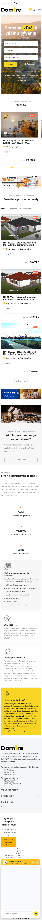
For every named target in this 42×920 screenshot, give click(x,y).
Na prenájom (25, 209)
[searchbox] (21, 43)
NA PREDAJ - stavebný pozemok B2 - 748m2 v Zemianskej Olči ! (19, 298)
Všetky (3, 209)
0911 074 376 (9, 773)
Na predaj (13, 209)
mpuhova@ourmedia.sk (12, 784)
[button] (11, 167)
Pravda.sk (33, 721)
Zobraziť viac (21, 381)
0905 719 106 (9, 782)
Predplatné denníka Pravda (8, 842)
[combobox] (21, 43)
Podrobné (29, 64)
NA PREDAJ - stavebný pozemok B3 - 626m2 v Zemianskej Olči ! (19, 244)
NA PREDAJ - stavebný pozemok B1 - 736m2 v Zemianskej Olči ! (19, 353)
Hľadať (10, 64)
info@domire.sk (9, 774)
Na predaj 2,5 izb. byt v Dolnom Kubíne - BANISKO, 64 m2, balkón (19, 141)
